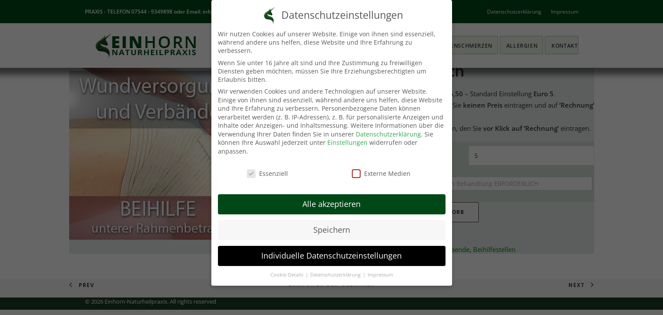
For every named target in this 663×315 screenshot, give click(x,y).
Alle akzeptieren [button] (331, 204)
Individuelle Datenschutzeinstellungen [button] (331, 255)
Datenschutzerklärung (388, 134)
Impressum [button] (380, 275)
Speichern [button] (331, 229)
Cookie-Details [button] (287, 275)
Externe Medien (381, 173)
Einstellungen (347, 142)
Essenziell (267, 173)
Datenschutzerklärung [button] (336, 275)
